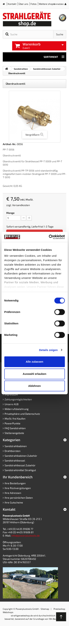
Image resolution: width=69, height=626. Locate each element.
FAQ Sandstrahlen (15, 428)
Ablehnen (34, 385)
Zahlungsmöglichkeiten (18, 399)
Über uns (23, 3)
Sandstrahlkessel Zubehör (20, 465)
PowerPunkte (12, 423)
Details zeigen (48, 350)
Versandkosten (21, 205)
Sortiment (54, 57)
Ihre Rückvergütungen (18, 488)
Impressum (11, 394)
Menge (10, 212)
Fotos (34, 3)
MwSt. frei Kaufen (15, 418)
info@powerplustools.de (25, 535)
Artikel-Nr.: (9, 144)
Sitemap (45, 609)
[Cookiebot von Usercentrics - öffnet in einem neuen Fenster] (49, 237)
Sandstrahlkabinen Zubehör (21, 455)
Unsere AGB (12, 404)
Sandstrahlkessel (15, 460)
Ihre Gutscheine (14, 502)
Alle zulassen (34, 361)
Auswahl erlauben (34, 373)
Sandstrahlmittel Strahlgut (20, 470)
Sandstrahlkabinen (16, 446)
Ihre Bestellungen (15, 483)
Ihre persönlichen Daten (19, 497)
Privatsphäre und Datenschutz (22, 413)
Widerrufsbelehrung (17, 408)
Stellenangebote (14, 433)
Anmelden (59, 4)
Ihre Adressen (13, 492)
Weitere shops (47, 3)
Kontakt (12, 3)
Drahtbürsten (12, 450)
